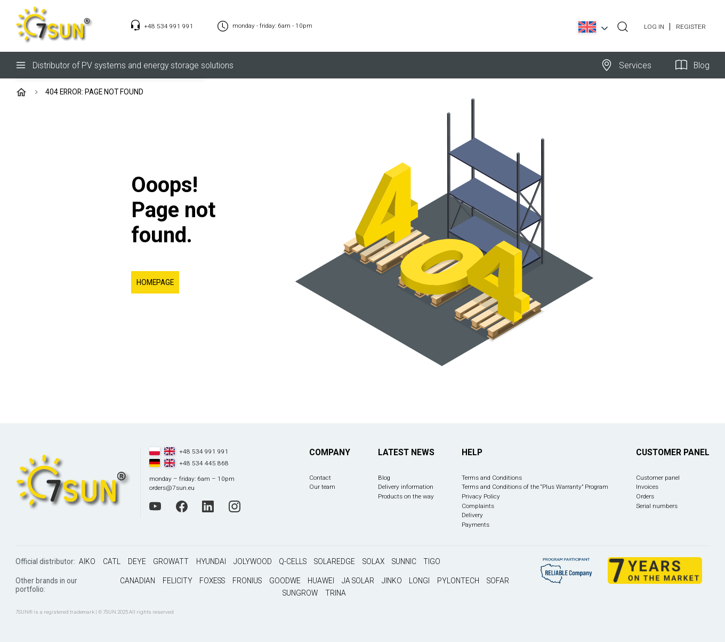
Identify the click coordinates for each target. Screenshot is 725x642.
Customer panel (658, 477)
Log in (654, 26)
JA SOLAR (358, 580)
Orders (645, 496)
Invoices (647, 486)
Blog (692, 65)
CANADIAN (137, 580)
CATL (111, 561)
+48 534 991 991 (169, 26)
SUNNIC (404, 561)
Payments (475, 524)
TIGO (431, 561)
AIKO (87, 561)
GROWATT (171, 561)
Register (691, 26)
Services (626, 65)
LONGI (419, 580)
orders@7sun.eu (172, 488)
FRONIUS (247, 580)
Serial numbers (657, 506)
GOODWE (285, 580)
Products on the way (406, 496)
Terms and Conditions (492, 477)
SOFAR (498, 580)
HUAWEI (321, 580)
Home (21, 92)
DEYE (137, 561)
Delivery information (405, 486)
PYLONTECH (458, 580)
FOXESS (212, 580)
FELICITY (177, 580)
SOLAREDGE (334, 561)
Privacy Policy (481, 496)
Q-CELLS (293, 561)
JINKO (392, 580)
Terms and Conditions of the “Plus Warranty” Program (535, 486)
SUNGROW (300, 593)
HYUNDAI (211, 561)
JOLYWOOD (252, 561)
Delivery (472, 515)
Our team (322, 486)
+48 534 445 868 (204, 463)
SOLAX (373, 561)
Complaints (478, 506)
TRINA (335, 593)
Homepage (155, 282)
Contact (320, 477)
